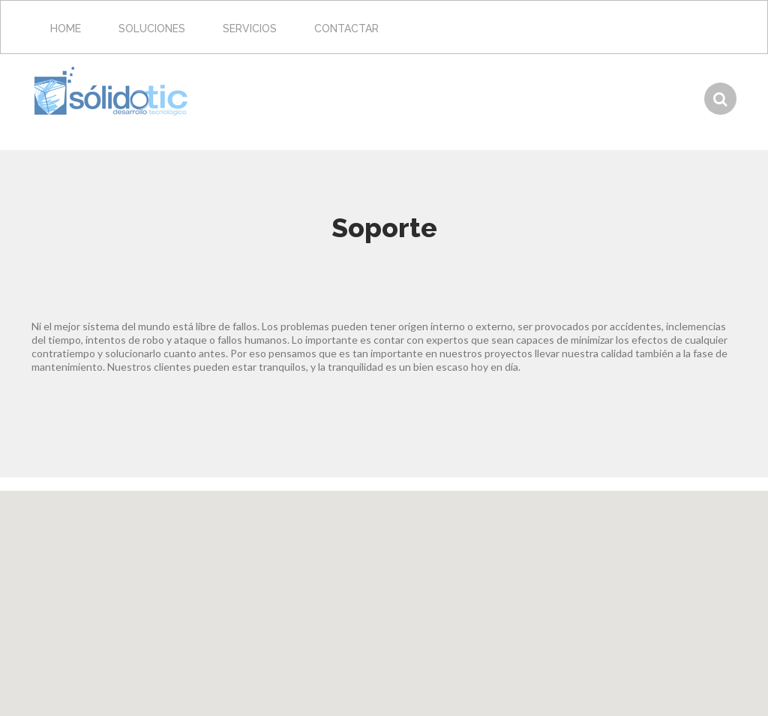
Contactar (346, 29)
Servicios (250, 29)
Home (65, 29)
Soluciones (151, 29)
